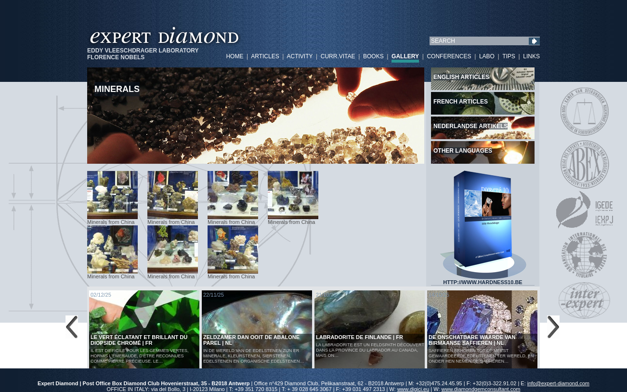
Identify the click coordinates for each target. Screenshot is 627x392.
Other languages (462, 150)
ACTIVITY (300, 56)
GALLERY (405, 56)
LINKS (531, 56)
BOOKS (373, 56)
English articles (461, 77)
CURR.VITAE (338, 56)
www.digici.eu (413, 389)
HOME (234, 56)
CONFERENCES (449, 56)
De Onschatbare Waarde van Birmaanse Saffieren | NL (472, 340)
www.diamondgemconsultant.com (481, 389)
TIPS (508, 56)
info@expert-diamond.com (558, 383)
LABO (487, 56)
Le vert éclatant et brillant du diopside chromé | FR (139, 340)
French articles (460, 101)
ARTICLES (265, 56)
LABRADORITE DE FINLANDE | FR (359, 337)
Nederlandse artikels (470, 126)
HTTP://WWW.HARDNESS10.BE (483, 279)
